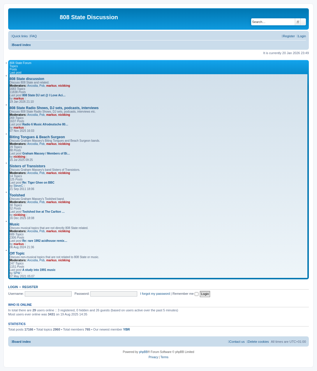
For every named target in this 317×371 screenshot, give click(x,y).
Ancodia (32, 85)
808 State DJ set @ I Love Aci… (44, 95)
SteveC (18, 185)
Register (30, 287)
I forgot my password (155, 293)
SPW (16, 273)
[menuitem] (33, 36)
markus (51, 85)
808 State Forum (20, 63)
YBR (126, 329)
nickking (64, 85)
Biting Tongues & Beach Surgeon (37, 137)
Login (13, 287)
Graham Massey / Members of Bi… (46, 153)
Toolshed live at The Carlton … (43, 211)
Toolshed (17, 195)
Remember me (185, 293)
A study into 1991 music (38, 269)
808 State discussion (27, 79)
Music (15, 224)
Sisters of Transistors (27, 166)
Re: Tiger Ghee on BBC (38, 182)
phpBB (143, 352)
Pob (42, 85)
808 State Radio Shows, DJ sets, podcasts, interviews (54, 108)
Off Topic (17, 253)
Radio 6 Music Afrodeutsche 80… (45, 124)
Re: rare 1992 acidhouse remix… (44, 240)
